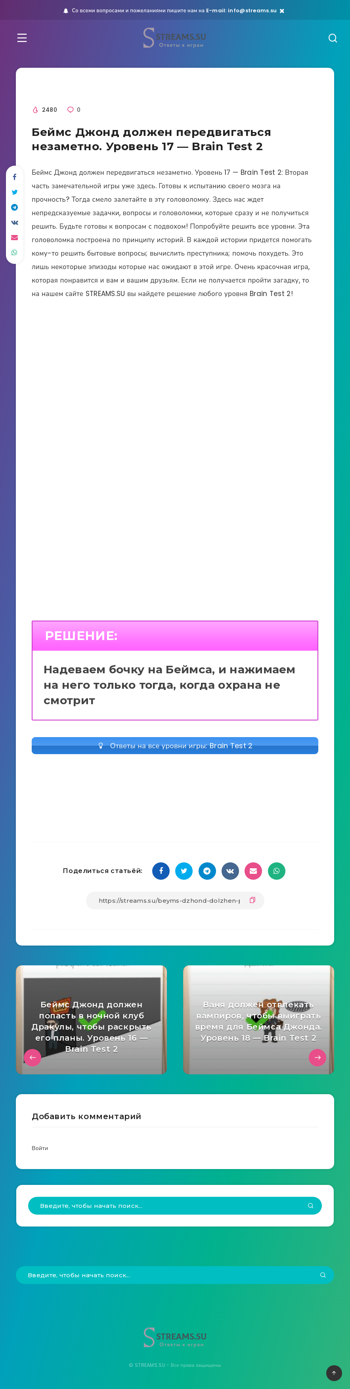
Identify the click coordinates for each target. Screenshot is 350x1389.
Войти (40, 1148)
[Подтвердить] (311, 1206)
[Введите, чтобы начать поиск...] (175, 1206)
